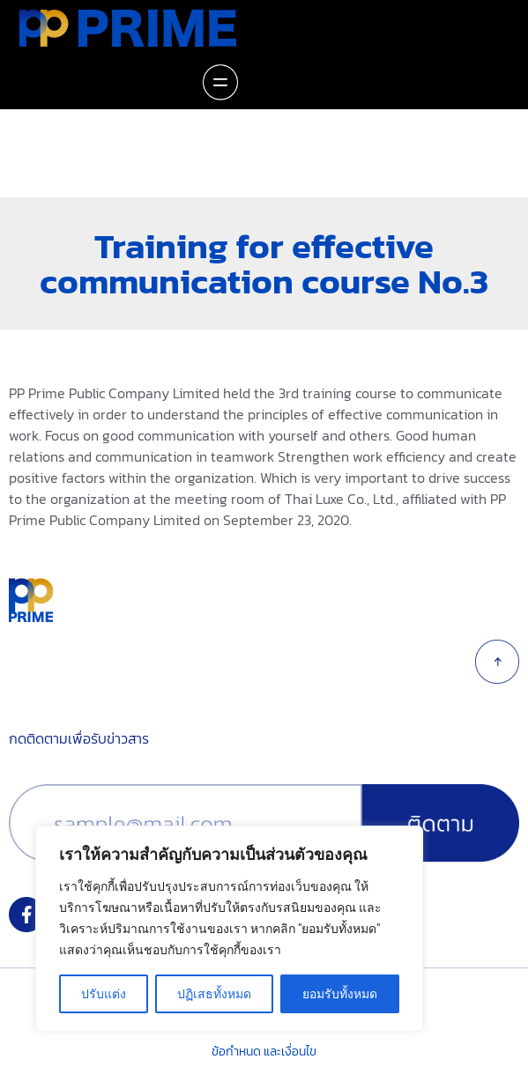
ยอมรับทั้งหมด (339, 994)
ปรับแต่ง (103, 994)
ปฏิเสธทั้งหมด (214, 994)
